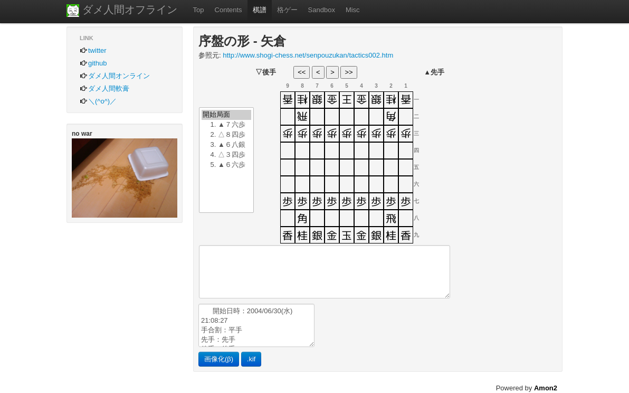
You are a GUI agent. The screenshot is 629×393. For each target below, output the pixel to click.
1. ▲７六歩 (226, 125)
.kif (251, 359)
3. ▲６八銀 (226, 145)
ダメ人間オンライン (115, 76)
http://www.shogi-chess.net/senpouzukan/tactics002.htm (308, 55)
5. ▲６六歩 (226, 165)
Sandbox (321, 10)
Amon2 (545, 388)
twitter (93, 50)
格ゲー (287, 10)
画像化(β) (218, 359)
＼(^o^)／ (98, 101)
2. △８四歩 (226, 135)
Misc (353, 10)
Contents (228, 10)
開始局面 (226, 115)
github (93, 63)
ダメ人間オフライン (121, 10)
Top (198, 10)
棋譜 (259, 10)
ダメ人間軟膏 (104, 88)
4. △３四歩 (226, 155)
